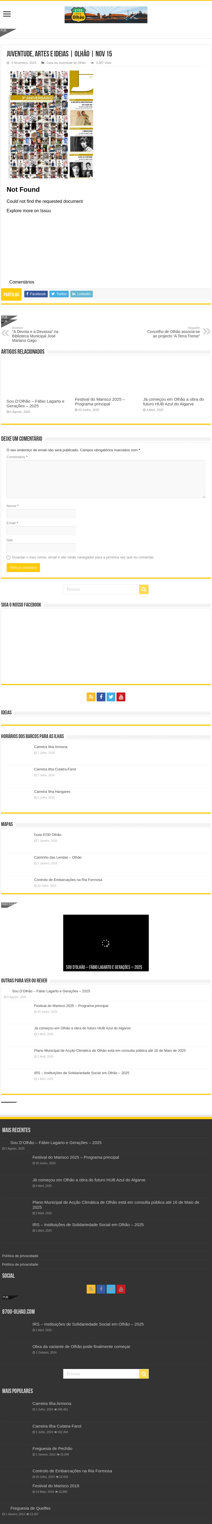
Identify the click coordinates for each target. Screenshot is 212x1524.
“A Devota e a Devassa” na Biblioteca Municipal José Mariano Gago (40, 334)
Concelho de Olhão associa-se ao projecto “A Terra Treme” (171, 332)
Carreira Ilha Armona (50, 747)
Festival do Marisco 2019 (56, 1485)
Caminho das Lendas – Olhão (58, 857)
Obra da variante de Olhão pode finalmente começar (81, 1346)
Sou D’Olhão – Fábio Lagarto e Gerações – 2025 (36, 403)
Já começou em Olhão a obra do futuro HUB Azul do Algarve (173, 401)
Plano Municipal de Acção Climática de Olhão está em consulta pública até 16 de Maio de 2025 (110, 1050)
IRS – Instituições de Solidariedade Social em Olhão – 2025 (81, 1073)
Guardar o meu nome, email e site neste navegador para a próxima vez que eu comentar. (83, 557)
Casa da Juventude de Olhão (66, 62)
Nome (12, 506)
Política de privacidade (20, 1256)
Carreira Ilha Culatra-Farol (55, 769)
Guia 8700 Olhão (47, 835)
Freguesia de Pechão (53, 1448)
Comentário (17, 457)
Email (12, 523)
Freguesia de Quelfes (30, 1508)
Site (10, 540)
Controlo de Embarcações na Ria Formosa (68, 880)
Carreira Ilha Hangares (52, 791)
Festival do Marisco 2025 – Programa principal (100, 401)
